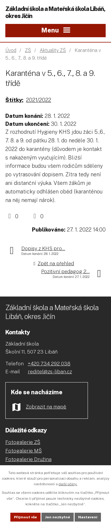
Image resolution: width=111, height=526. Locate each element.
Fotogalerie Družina (28, 459)
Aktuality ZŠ (53, 50)
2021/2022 (38, 100)
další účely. (68, 484)
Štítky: (14, 100)
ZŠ (28, 50)
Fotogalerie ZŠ (22, 442)
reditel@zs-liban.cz (50, 371)
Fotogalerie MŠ (23, 451)
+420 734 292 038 (49, 364)
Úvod (10, 50)
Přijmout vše (25, 517)
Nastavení (87, 517)
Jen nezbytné (57, 517)
